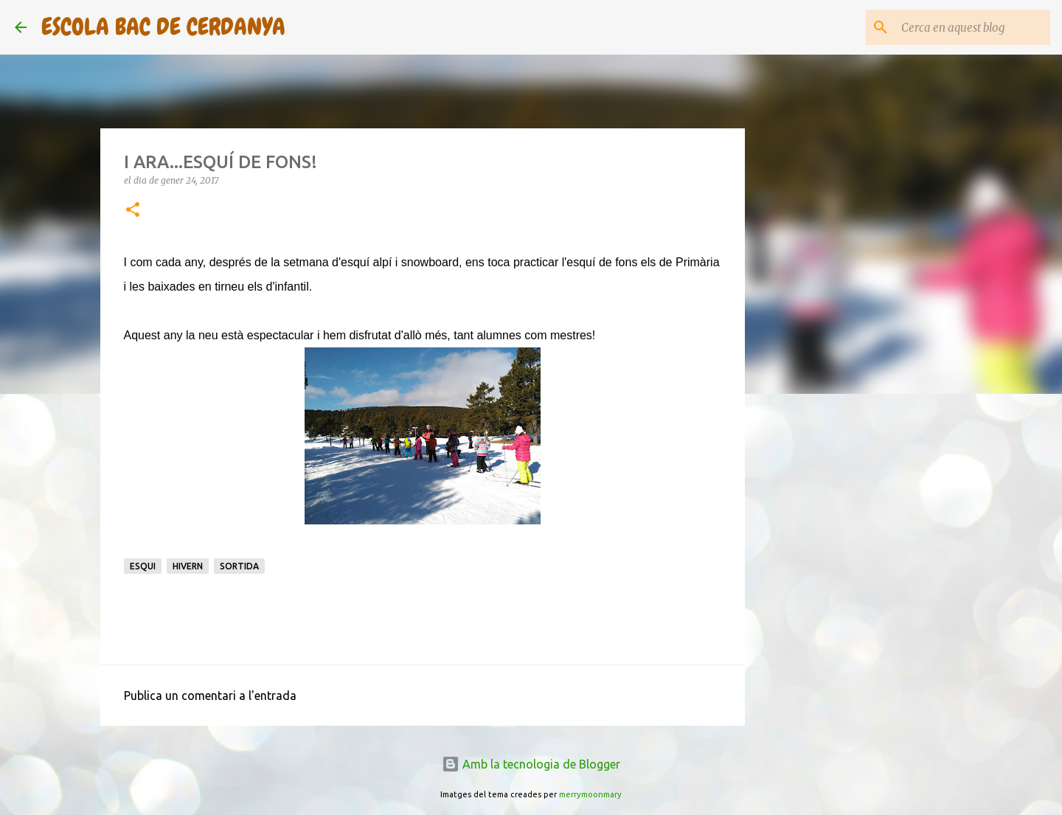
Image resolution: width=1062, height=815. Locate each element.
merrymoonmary (590, 794)
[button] (133, 211)
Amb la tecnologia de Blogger (531, 764)
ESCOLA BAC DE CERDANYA (163, 27)
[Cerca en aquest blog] (972, 27)
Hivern (188, 566)
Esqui (143, 566)
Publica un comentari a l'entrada (210, 695)
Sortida (239, 566)
